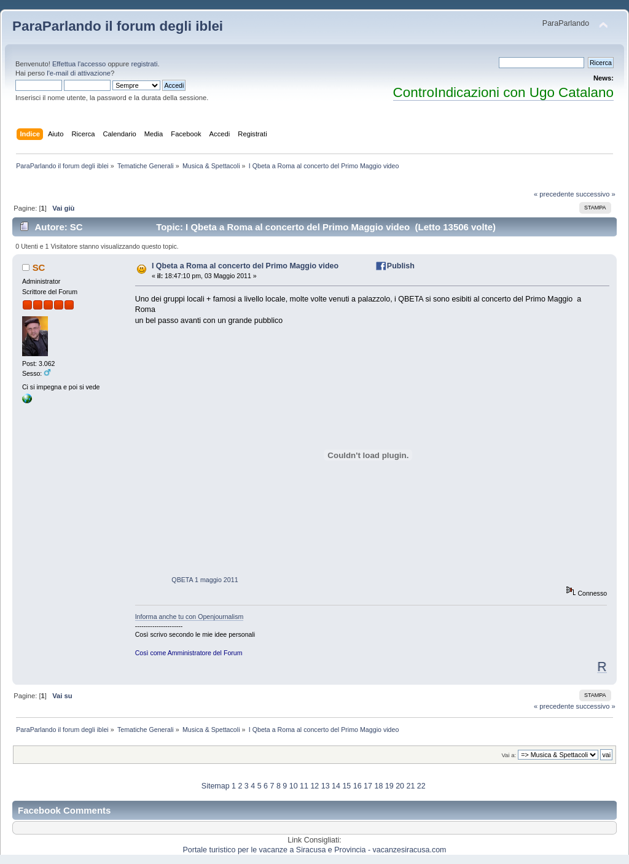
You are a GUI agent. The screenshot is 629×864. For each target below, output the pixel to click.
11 (304, 786)
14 (336, 786)
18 (378, 786)
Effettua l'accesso (79, 64)
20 (400, 786)
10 (293, 786)
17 (368, 786)
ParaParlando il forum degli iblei (117, 26)
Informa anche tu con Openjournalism (189, 616)
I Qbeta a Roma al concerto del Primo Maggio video (245, 266)
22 (421, 786)
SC (39, 267)
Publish (401, 266)
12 (314, 786)
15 (346, 786)
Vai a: (508, 755)
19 (389, 786)
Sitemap (215, 786)
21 (410, 786)
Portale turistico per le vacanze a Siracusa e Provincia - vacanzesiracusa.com (315, 850)
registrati (144, 64)
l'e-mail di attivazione (79, 73)
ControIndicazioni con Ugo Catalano (503, 92)
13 (325, 786)
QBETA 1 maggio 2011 (204, 579)
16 (357, 786)
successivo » (595, 194)
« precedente (554, 194)
